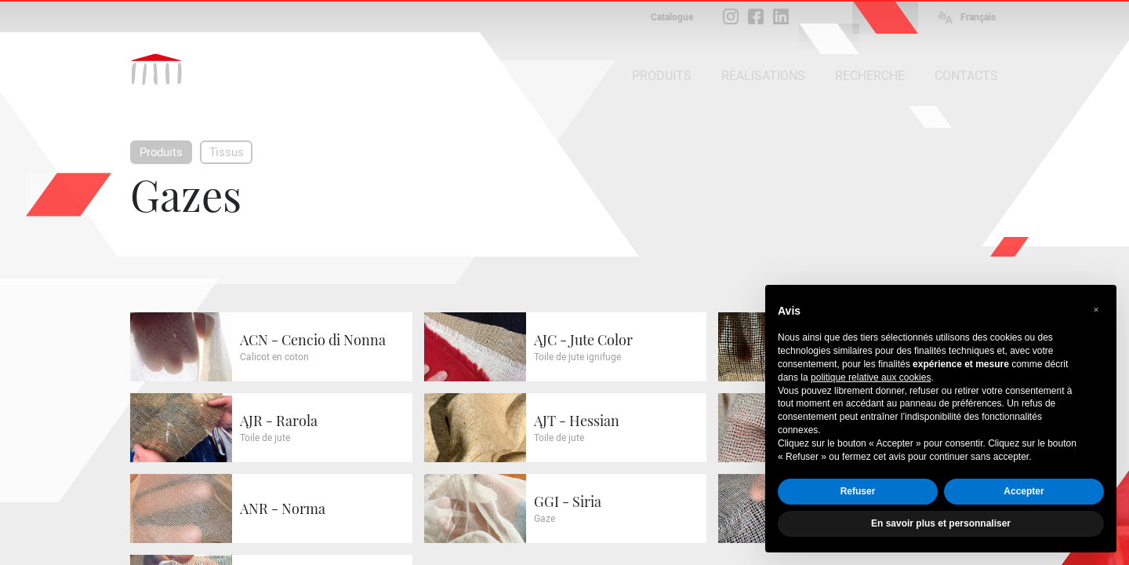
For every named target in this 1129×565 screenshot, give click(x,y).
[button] (1096, 310)
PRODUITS (662, 75)
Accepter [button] (1024, 491)
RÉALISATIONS (763, 75)
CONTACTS (966, 75)
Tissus (226, 152)
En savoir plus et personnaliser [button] (941, 523)
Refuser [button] (858, 491)
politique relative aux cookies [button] (871, 377)
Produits (161, 152)
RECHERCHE (870, 75)
